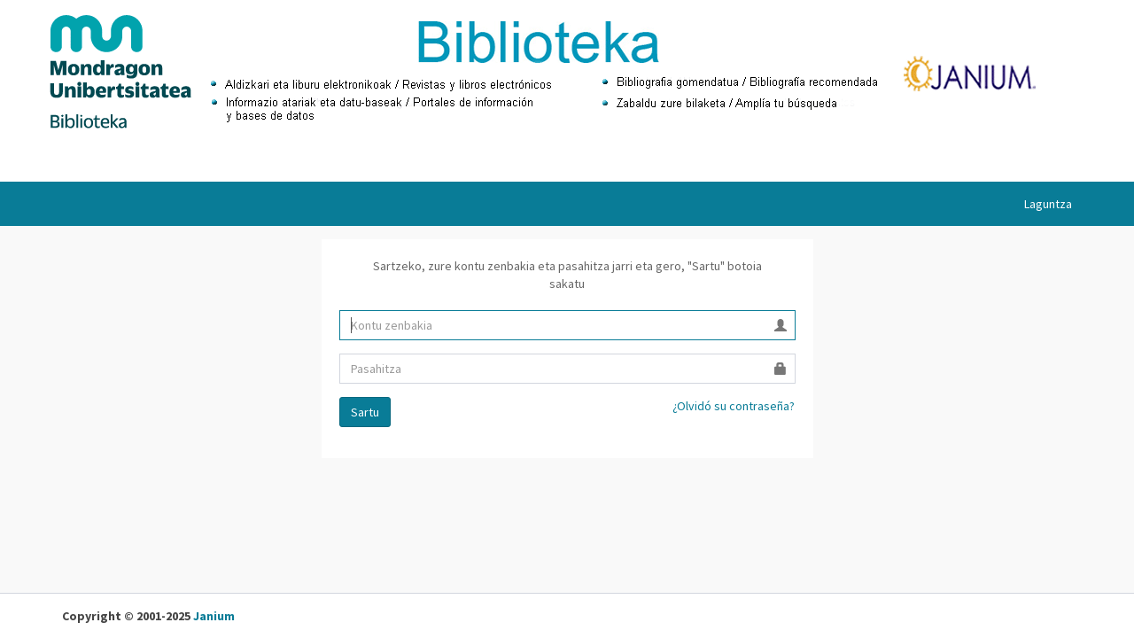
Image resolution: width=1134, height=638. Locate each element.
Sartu (365, 412)
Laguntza (1048, 204)
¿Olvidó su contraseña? (733, 406)
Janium (214, 616)
